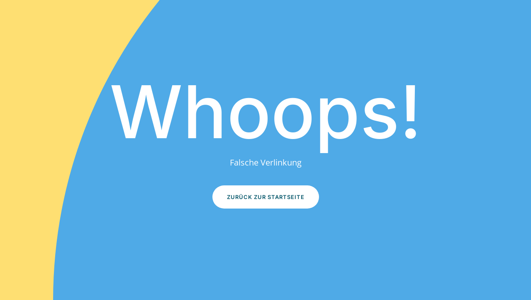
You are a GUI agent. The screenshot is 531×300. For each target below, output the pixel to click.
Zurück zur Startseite (265, 197)
